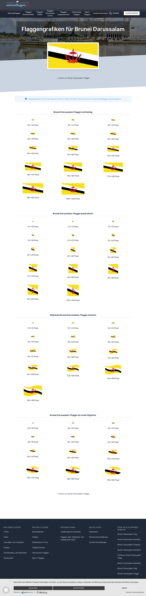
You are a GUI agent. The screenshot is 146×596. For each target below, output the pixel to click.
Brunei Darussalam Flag (127, 534)
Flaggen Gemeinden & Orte (50, 13)
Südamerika (8, 558)
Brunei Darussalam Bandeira (129, 563)
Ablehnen (33, 588)
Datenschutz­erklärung (98, 537)
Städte (35, 537)
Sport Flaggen (87, 13)
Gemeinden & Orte (40, 542)
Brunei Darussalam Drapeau (128, 544)
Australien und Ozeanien (14, 542)
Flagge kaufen (132, 13)
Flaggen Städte (40, 13)
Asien (6, 537)
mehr (124, 588)
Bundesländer (38, 532)
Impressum (93, 532)
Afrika (6, 532)
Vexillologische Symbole (71, 532)
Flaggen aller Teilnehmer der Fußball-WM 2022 (72, 538)
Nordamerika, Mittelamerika (15, 553)
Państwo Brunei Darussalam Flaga (129, 556)
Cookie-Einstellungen (98, 542)
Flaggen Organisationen (63, 13)
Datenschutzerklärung (138, 592)
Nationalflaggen (14, 13)
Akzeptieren (78, 588)
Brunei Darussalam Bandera (128, 539)
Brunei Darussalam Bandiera (129, 550)
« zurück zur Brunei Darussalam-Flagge (73, 78)
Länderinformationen (101, 13)
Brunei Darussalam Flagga (128, 573)
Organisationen (38, 547)
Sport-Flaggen (38, 558)
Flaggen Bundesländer (28, 13)
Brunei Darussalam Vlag (127, 568)
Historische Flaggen (76, 13)
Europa (6, 547)
